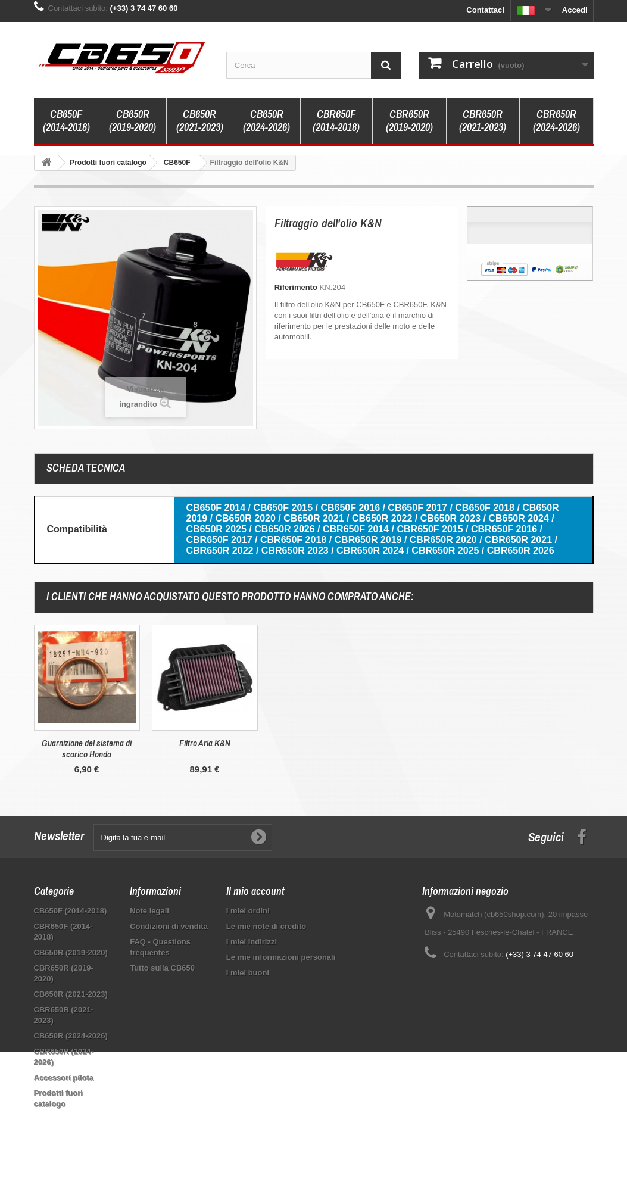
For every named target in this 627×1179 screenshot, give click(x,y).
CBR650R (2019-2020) (409, 121)
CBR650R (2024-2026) (556, 121)
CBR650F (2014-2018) (336, 121)
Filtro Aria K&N (440, 743)
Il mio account (255, 891)
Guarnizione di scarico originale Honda (205, 748)
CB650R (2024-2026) (266, 121)
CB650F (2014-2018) (66, 121)
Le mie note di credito (266, 926)
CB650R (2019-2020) (132, 121)
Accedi (575, 9)
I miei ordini (248, 910)
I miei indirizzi (251, 941)
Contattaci (485, 9)
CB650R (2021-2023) (199, 121)
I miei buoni (247, 972)
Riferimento (295, 287)
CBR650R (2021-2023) (482, 121)
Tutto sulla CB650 (162, 967)
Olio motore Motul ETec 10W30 (87, 743)
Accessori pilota (63, 1077)
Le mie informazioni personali (280, 957)
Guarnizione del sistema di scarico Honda (322, 748)
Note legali (149, 910)
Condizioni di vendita (169, 926)
